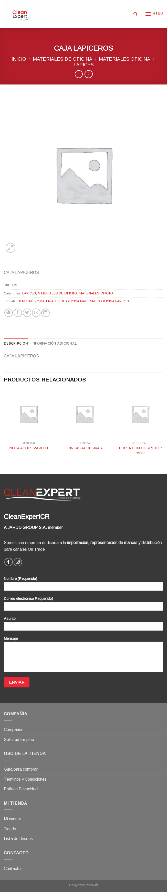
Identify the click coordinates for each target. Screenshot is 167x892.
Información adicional (54, 343)
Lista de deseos (18, 838)
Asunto (83, 625)
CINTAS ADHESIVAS (84, 448)
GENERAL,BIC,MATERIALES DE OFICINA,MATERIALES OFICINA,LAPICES (73, 301)
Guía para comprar (21, 769)
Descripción (16, 343)
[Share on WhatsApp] (8, 313)
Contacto (12, 868)
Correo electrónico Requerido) (83, 605)
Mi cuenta (12, 819)
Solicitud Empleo (19, 739)
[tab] (16, 343)
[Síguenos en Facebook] (8, 562)
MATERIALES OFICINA (124, 59)
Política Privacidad (21, 789)
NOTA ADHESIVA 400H (28, 448)
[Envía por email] (36, 313)
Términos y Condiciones (25, 779)
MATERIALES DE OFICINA (62, 59)
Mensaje (83, 656)
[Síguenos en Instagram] (18, 562)
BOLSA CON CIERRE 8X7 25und (140, 450)
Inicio (19, 59)
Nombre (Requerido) (83, 585)
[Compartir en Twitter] (27, 313)
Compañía (13, 729)
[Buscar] (135, 14)
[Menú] (154, 14)
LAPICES (84, 64)
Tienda (10, 829)
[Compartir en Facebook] (18, 313)
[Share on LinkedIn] (45, 313)
